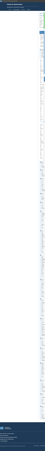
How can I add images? (42, 164)
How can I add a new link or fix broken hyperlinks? (42, 184)
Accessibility (42, 445)
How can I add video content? (42, 172)
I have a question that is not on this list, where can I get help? (42, 307)
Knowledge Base (16, 9)
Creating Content (41, 43)
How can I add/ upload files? (42, 196)
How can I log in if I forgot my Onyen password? (42, 412)
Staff (16, 11)
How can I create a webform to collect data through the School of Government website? (42, 327)
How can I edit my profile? (42, 205)
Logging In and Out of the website (42, 53)
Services (23, 9)
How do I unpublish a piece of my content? (42, 398)
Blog (20, 11)
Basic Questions (42, 32)
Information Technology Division (15, 7)
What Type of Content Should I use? (41, 37)
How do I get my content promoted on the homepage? (42, 386)
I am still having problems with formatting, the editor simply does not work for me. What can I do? (42, 266)
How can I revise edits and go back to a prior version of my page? (42, 288)
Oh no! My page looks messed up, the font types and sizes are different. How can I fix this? (42, 241)
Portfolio (28, 9)
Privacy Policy (36, 445)
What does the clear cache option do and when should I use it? (42, 370)
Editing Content (41, 46)
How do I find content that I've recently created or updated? (42, 354)
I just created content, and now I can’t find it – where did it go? (42, 219)
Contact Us (11, 11)
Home (10, 9)
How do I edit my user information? (42, 342)
